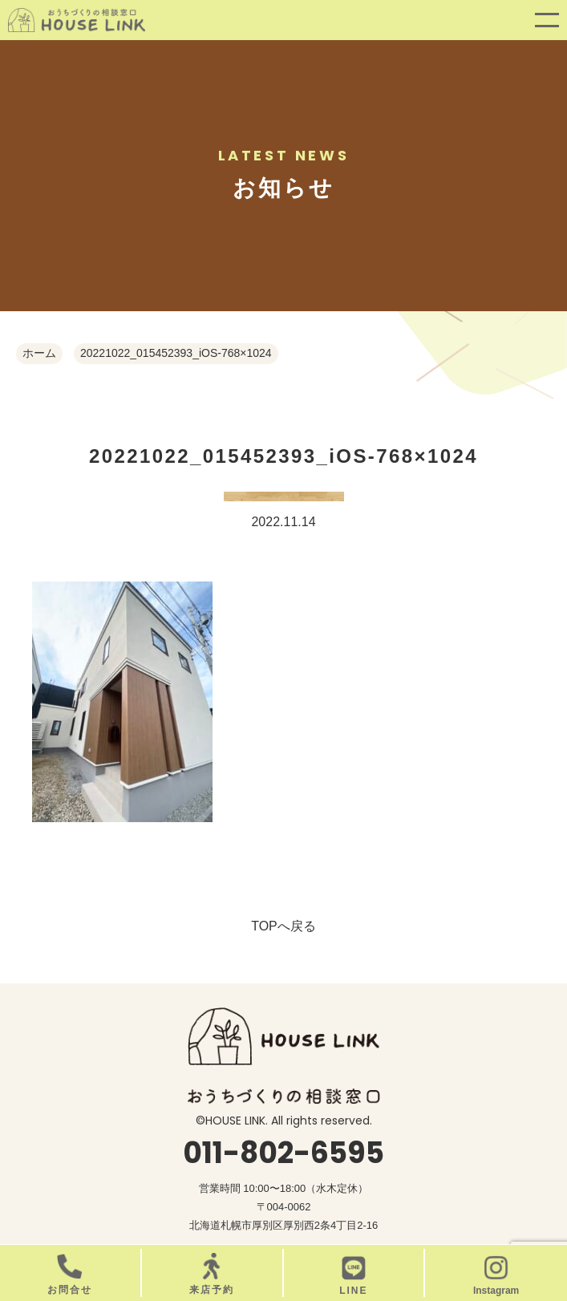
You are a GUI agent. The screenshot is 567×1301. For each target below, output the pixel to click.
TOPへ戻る (283, 926)
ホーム (39, 353)
